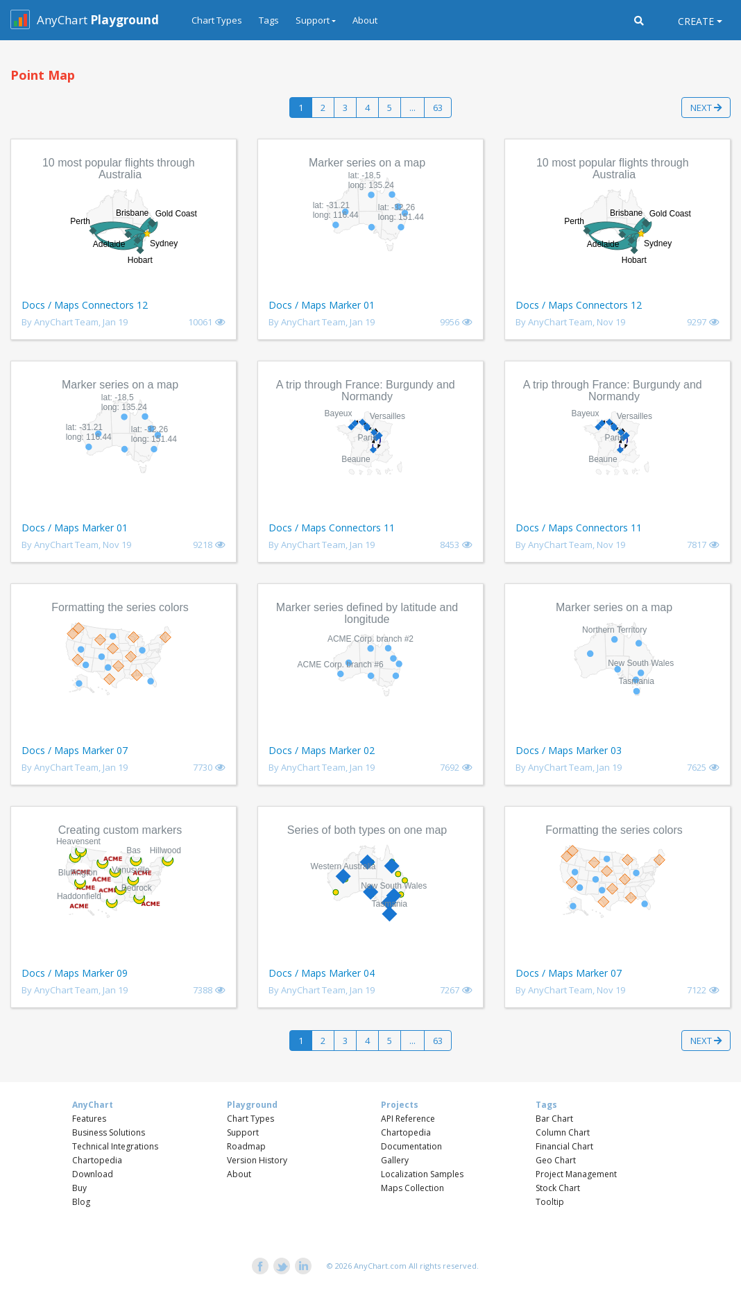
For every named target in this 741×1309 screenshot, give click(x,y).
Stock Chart (558, 1188)
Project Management (576, 1174)
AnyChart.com (380, 1265)
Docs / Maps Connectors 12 (85, 304)
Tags (269, 20)
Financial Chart (564, 1146)
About (364, 20)
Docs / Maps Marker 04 (322, 972)
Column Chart (563, 1132)
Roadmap (246, 1146)
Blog (81, 1202)
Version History (257, 1160)
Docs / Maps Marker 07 (75, 750)
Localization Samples (422, 1174)
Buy (79, 1188)
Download (92, 1174)
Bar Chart (554, 1118)
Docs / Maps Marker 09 (75, 972)
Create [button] (696, 21)
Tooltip (550, 1202)
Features (89, 1118)
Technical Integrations (115, 1146)
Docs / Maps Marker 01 (322, 304)
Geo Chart (556, 1160)
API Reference (408, 1118)
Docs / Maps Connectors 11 (332, 527)
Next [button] (706, 107)
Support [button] (313, 20)
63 (438, 107)
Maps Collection (412, 1188)
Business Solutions (108, 1132)
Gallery (395, 1160)
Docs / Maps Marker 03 (569, 750)
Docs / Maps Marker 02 (322, 750)
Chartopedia (97, 1160)
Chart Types (216, 20)
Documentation (411, 1146)
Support (243, 1132)
